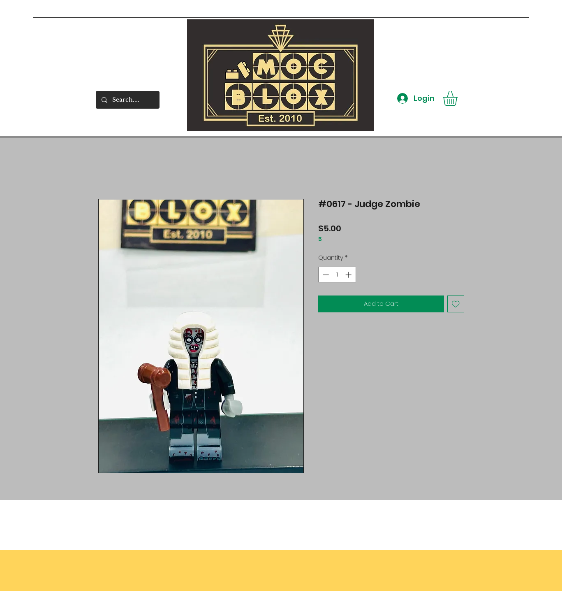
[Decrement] (325, 274)
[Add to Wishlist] (455, 304)
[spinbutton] (337, 274)
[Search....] (127, 100)
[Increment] (349, 274)
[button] (459, 98)
